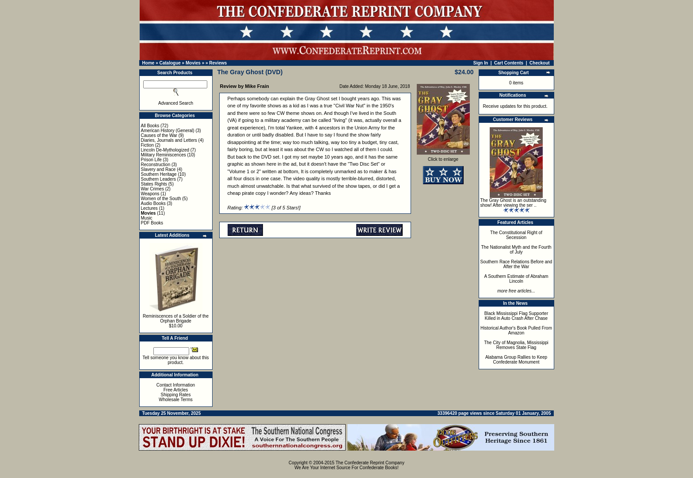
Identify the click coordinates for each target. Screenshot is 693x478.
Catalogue (169, 63)
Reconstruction (156, 164)
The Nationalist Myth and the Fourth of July (516, 249)
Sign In (480, 63)
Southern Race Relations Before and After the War (516, 264)
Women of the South (161, 198)
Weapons (150, 193)
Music (146, 218)
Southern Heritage (159, 174)
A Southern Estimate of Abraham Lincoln (516, 279)
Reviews (218, 63)
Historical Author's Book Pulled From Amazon (516, 330)
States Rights (154, 184)
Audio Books (153, 203)
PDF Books (152, 222)
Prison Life (151, 159)
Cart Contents (508, 63)
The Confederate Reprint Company (369, 462)
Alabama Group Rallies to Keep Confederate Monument (516, 359)
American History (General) (167, 130)
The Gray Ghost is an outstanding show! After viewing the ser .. (513, 203)
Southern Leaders (158, 179)
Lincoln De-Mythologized (165, 150)
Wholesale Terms (176, 399)
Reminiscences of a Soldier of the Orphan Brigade (176, 318)
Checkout (539, 63)
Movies (193, 63)
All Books (150, 125)
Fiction (147, 145)
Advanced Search (175, 103)
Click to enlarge (443, 157)
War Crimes (152, 188)
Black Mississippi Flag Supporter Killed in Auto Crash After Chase (516, 316)
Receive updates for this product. (515, 106)
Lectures (149, 208)
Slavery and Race (158, 169)
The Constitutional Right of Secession (516, 235)
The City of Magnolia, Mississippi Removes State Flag (516, 345)
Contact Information (175, 385)
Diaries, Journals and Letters (169, 140)
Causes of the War (159, 135)
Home (148, 63)
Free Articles (176, 389)
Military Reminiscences (163, 154)
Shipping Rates (176, 394)
